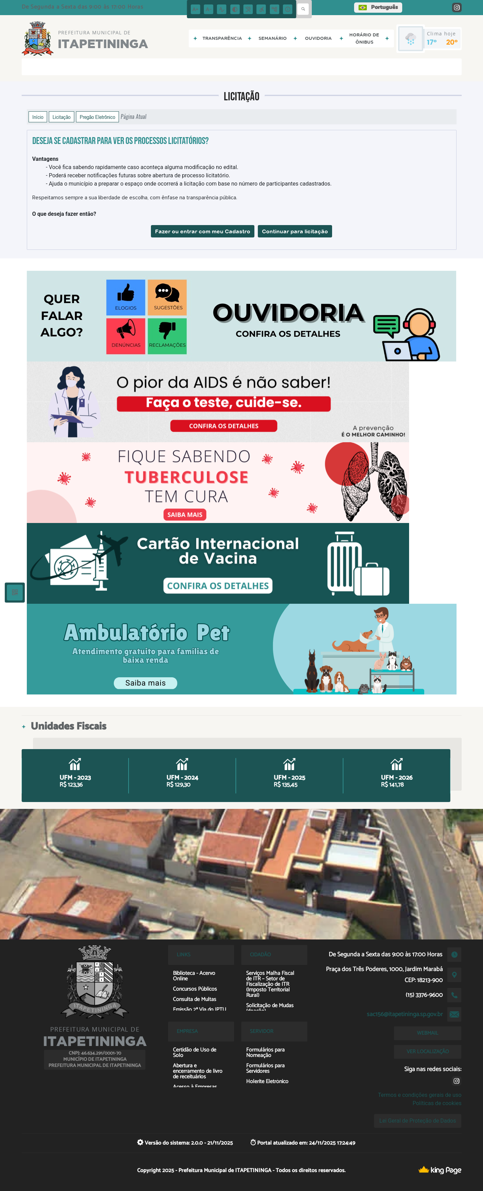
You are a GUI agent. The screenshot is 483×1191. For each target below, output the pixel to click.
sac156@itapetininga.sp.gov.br (405, 1014)
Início (37, 116)
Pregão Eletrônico (97, 116)
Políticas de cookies (437, 1103)
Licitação (61, 116)
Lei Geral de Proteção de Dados (418, 1120)
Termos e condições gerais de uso (419, 1095)
